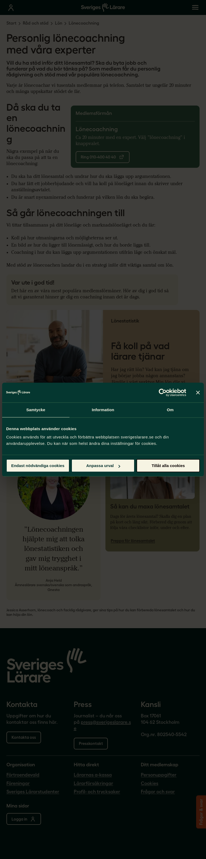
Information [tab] (103, 409)
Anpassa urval (103, 465)
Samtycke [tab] (35, 409)
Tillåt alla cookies (168, 465)
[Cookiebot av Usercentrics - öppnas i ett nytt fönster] (162, 392)
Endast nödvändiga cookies (37, 465)
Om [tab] (170, 409)
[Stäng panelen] (198, 392)
